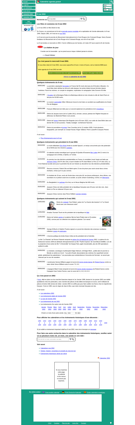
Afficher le (75, 76)
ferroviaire (66, 86)
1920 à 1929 (49, 322)
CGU (49, 423)
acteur (56, 120)
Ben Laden (93, 152)
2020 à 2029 (100, 322)
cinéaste (66, 202)
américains (62, 231)
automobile (57, 102)
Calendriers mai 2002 (47, 348)
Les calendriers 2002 (47, 293)
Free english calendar (52, 392)
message (93, 329)
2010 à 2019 (95, 322)
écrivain (64, 127)
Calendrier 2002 (104, 358)
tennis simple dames (86, 262)
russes (55, 231)
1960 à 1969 (70, 322)
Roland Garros (99, 262)
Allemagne (105, 177)
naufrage (62, 182)
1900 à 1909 (39, 322)
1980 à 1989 (80, 322)
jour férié (62, 33)
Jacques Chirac (52, 161)
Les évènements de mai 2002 (50, 301)
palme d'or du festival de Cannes (83, 239)
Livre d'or (75, 423)
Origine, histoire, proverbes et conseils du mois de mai (58, 351)
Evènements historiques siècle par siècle (54, 353)
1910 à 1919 (44, 322)
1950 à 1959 (65, 322)
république (100, 109)
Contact (83, 423)
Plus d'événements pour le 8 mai (51, 138)
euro (39, 279)
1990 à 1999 (85, 322)
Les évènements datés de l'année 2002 (53, 296)
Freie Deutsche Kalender (73, 392)
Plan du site (66, 423)
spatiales (69, 148)
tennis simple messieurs (85, 269)
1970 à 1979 (75, 322)
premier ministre (81, 194)
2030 (105, 322)
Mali (87, 212)
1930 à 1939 (54, 322)
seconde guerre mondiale (70, 31)
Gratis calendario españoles (96, 392)
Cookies (56, 423)
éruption (50, 95)
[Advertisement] (69, 8)
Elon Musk (63, 145)
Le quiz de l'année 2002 (48, 299)
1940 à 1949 (59, 322)
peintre (60, 217)
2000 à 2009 (90, 322)
